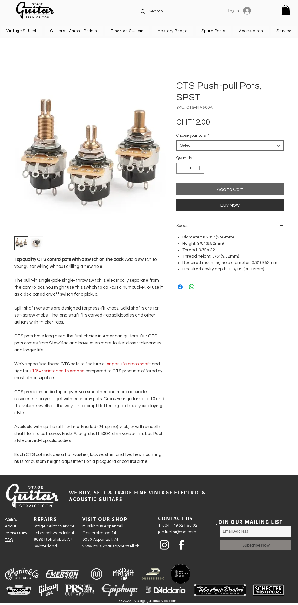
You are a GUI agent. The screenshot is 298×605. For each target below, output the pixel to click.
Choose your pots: (192, 135)
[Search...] (172, 11)
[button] (285, 10)
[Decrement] (180, 168)
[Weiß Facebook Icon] (181, 545)
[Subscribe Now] (255, 545)
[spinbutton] (190, 168)
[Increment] (200, 168)
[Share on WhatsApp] (191, 287)
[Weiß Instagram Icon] (164, 545)
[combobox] (230, 145)
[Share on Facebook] (180, 287)
